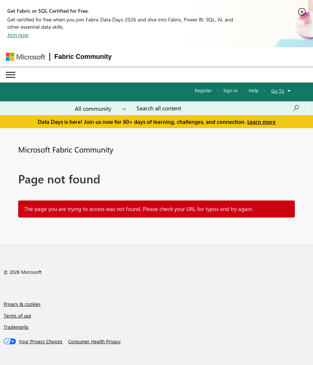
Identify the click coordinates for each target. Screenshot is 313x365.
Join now (17, 34)
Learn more (261, 121)
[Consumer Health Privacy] (94, 341)
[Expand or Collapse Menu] (10, 74)
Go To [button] (277, 91)
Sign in (230, 90)
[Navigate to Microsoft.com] (25, 57)
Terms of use (17, 315)
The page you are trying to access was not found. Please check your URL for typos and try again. (138, 208)
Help (254, 90)
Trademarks (16, 327)
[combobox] (218, 108)
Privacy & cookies (22, 304)
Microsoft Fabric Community (65, 149)
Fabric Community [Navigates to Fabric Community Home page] (83, 56)
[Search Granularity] (100, 108)
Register (203, 90)
